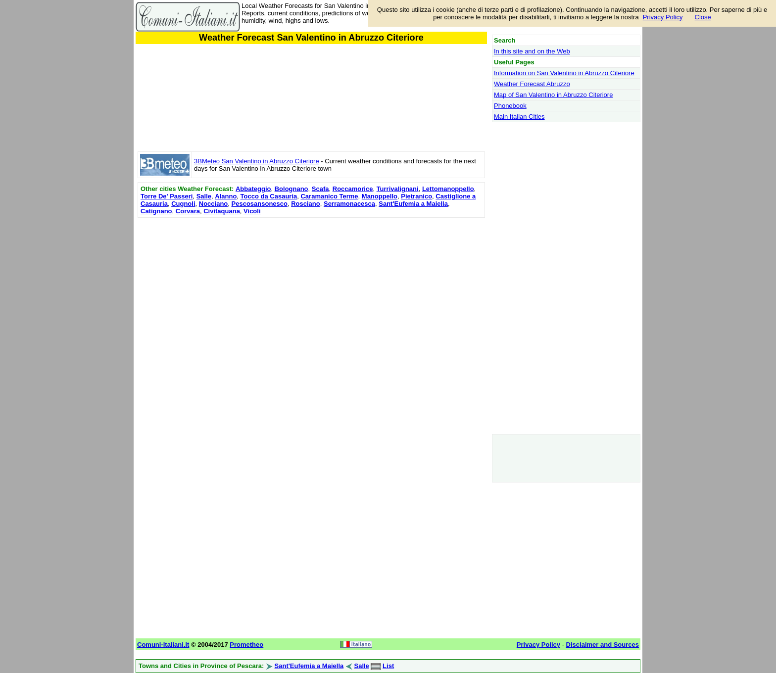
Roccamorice (353, 188)
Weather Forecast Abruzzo (532, 84)
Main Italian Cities (519, 116)
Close (703, 17)
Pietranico (416, 196)
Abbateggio (253, 188)
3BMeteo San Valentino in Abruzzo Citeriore (256, 161)
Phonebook (510, 105)
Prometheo (246, 644)
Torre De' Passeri (167, 196)
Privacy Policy (663, 17)
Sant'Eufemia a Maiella (413, 203)
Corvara (188, 211)
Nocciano (213, 203)
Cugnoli (183, 203)
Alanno (226, 196)
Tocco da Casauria (269, 196)
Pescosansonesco (260, 203)
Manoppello (379, 196)
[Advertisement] (311, 289)
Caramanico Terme (329, 196)
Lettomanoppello (448, 188)
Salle (203, 196)
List (388, 666)
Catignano (156, 211)
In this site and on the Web (532, 51)
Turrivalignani (398, 188)
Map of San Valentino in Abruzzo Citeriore (553, 94)
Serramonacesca (349, 203)
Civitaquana (221, 211)
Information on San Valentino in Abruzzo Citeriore (564, 73)
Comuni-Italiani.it (163, 644)
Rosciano (305, 203)
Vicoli (251, 211)
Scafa (320, 188)
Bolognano (291, 188)
